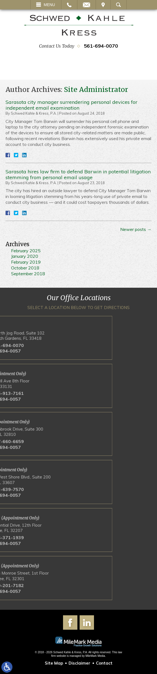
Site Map (54, 663)
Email (86, 4)
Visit (103, 4)
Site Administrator (96, 89)
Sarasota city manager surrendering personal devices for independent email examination (71, 105)
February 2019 (26, 262)
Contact (104, 663)
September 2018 (28, 273)
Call (69, 4)
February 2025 (26, 250)
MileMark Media (95, 655)
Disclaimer (79, 663)
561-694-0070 (101, 46)
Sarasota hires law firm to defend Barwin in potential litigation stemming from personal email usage (78, 174)
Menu (49, 4)
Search (118, 4)
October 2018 (25, 268)
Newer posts (135, 229)
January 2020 (24, 256)
